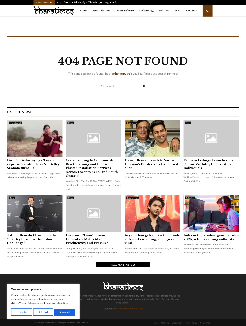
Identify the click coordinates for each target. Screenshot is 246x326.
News (177, 10)
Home (83, 10)
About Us (165, 323)
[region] (43, 302)
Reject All (43, 312)
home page (122, 73)
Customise (21, 312)
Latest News (19, 112)
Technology (146, 10)
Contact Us (205, 323)
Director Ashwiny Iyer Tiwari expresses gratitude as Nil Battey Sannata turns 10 (33, 164)
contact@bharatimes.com (129, 308)
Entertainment (101, 10)
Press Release (125, 10)
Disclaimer (177, 323)
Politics (164, 10)
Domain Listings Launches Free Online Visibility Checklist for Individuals (210, 164)
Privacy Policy (191, 323)
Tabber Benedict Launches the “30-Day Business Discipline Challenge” (32, 239)
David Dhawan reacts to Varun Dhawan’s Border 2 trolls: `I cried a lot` (151, 164)
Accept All (65, 312)
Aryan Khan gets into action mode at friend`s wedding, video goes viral (152, 239)
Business (191, 10)
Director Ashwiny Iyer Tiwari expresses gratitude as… (93, 2)
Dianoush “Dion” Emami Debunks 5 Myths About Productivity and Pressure (87, 239)
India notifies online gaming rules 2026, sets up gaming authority (211, 237)
